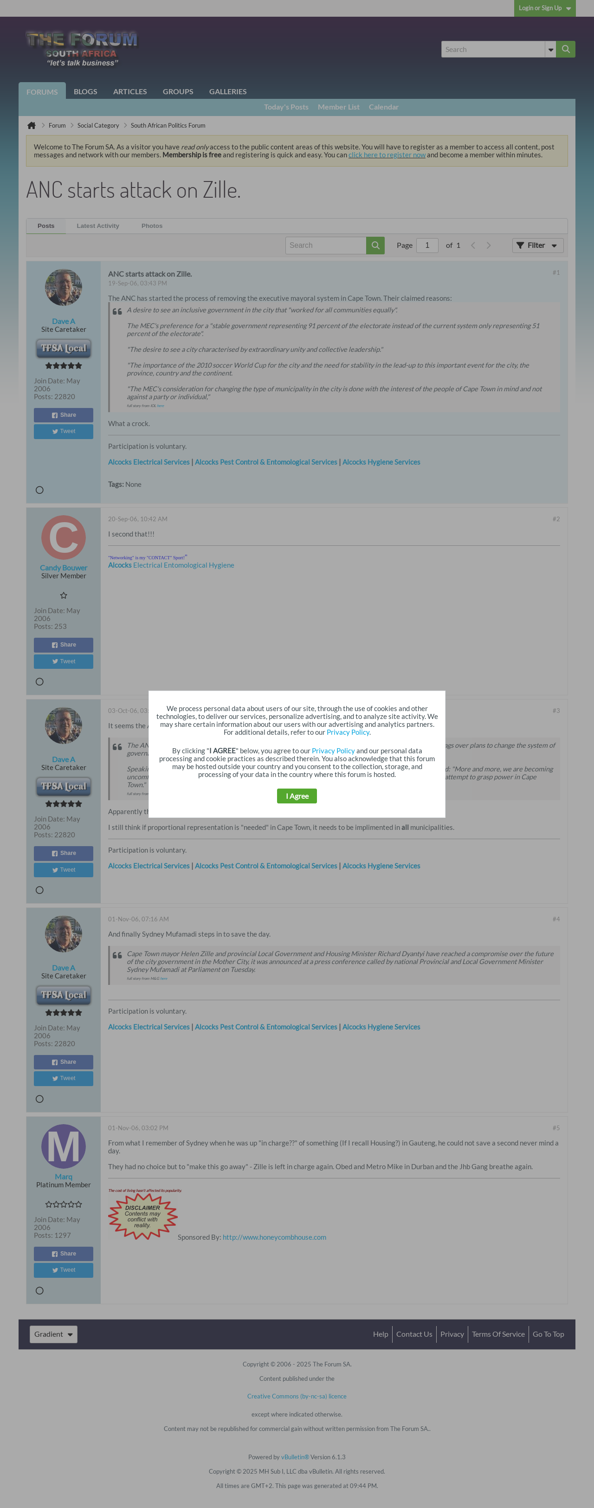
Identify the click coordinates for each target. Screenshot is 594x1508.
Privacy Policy (348, 732)
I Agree (297, 796)
